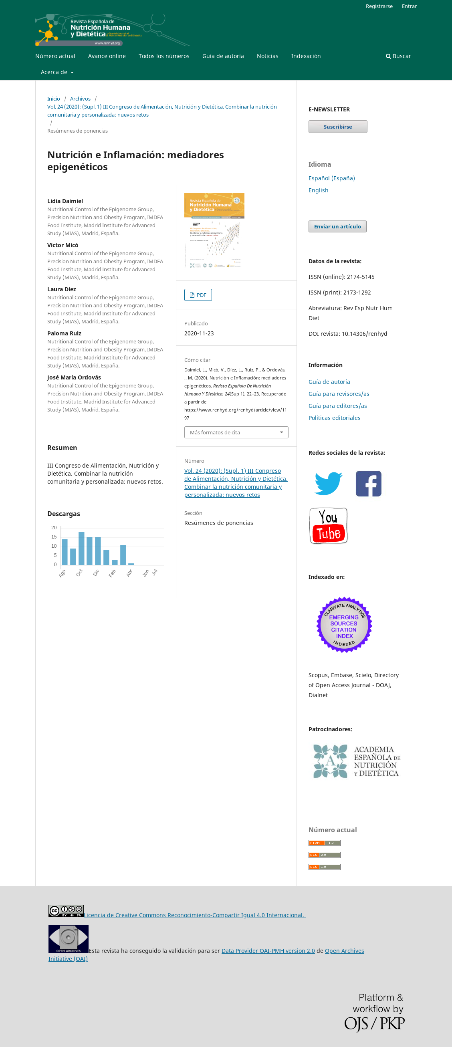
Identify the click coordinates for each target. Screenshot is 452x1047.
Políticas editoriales (335, 418)
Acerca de (55, 72)
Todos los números (164, 56)
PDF (201, 295)
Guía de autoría (223, 56)
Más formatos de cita (215, 432)
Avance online (107, 56)
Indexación (306, 56)
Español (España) (332, 178)
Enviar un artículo (337, 226)
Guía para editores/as (338, 406)
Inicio (53, 98)
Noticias (267, 56)
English (319, 190)
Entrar (409, 6)
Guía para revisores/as (339, 393)
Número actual (55, 56)
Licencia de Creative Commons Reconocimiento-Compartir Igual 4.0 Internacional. (195, 915)
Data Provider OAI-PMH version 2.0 (268, 950)
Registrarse (379, 6)
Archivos (80, 98)
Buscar (398, 56)
